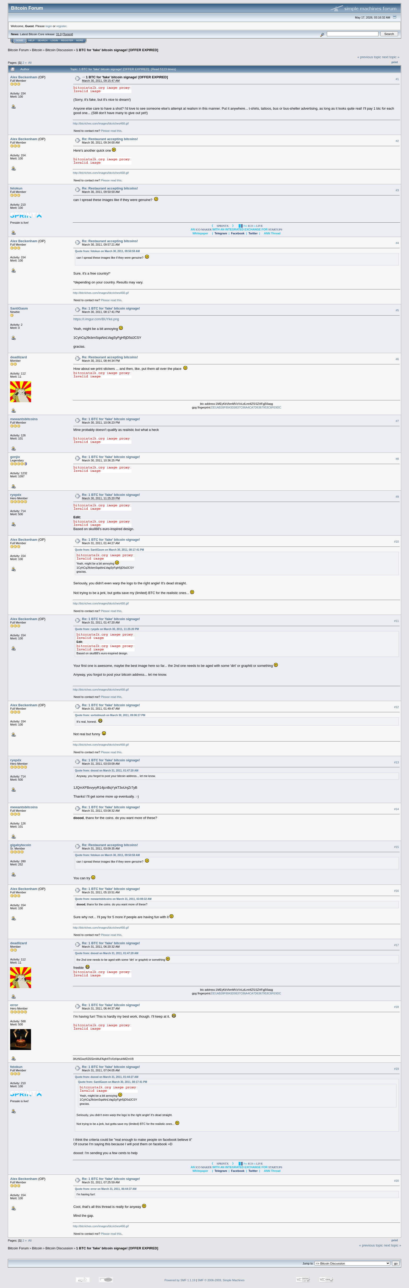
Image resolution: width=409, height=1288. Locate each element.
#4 (397, 243)
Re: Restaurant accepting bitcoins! (110, 139)
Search (43, 40)
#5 (397, 310)
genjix (15, 457)
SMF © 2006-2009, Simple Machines (221, 1280)
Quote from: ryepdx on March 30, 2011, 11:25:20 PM (107, 629)
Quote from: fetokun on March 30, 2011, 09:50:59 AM (107, 251)
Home (19, 40)
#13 (396, 762)
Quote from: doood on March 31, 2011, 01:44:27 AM (106, 1077)
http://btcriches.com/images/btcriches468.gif (101, 123)
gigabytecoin (20, 845)
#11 (396, 621)
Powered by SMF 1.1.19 (180, 1280)
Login (54, 40)
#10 (396, 541)
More (79, 40)
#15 (396, 846)
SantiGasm (19, 308)
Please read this (111, 130)
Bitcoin (37, 50)
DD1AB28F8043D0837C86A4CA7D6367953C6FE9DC (246, 407)
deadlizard (18, 357)
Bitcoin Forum (18, 50)
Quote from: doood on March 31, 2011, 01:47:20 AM (106, 770)
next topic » (391, 57)
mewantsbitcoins (24, 419)
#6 (397, 359)
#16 (396, 890)
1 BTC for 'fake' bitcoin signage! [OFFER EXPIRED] (117, 50)
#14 (396, 809)
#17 (396, 945)
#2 (397, 141)
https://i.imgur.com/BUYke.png (96, 319)
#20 (396, 1180)
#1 (397, 79)
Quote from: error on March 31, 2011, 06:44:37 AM (105, 1189)
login (49, 26)
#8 (397, 458)
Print (395, 62)
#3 (397, 190)
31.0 (59, 34)
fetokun (16, 188)
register (61, 26)
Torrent (67, 34)
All (30, 62)
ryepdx (15, 495)
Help (31, 40)
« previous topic (369, 57)
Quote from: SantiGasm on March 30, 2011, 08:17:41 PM (109, 549)
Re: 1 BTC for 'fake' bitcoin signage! (111, 308)
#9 (397, 496)
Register (67, 40)
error (14, 1005)
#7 (397, 421)
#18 (396, 1006)
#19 (396, 1068)
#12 (396, 707)
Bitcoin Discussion (59, 50)
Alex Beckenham (23, 77)
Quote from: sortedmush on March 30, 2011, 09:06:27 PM (110, 715)
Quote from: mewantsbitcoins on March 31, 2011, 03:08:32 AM (113, 899)
